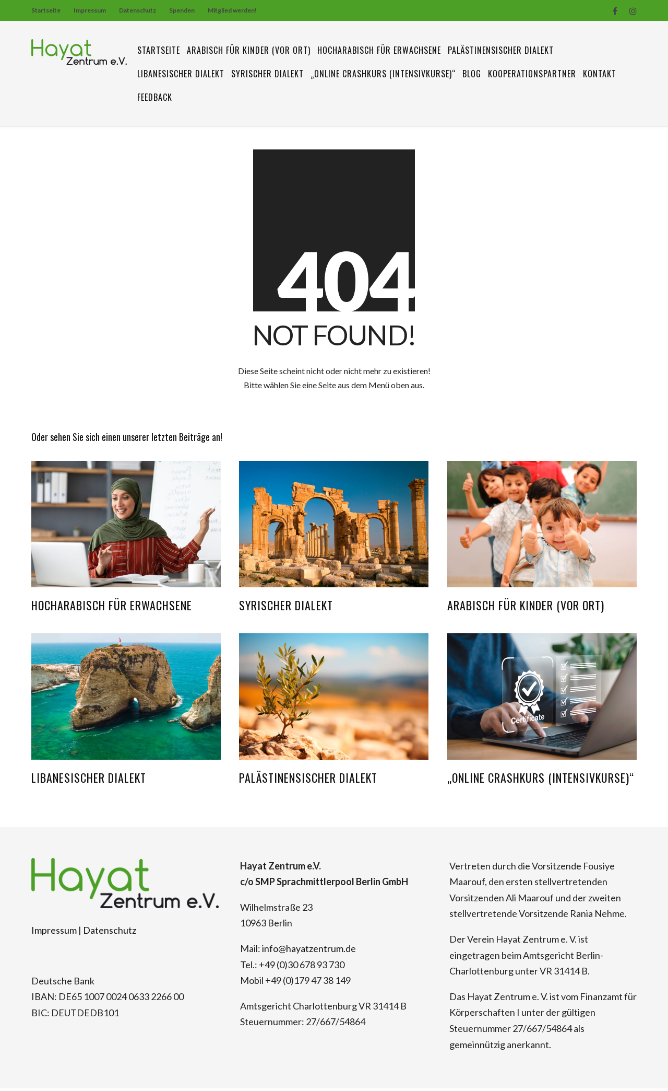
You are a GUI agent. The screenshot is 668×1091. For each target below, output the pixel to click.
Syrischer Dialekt (267, 73)
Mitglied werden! (232, 10)
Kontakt (599, 73)
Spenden (182, 10)
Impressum (90, 10)
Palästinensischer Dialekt (501, 50)
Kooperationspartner (532, 73)
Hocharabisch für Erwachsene (379, 50)
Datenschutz (137, 10)
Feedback (154, 97)
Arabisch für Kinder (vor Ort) (249, 50)
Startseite (46, 10)
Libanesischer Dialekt (180, 73)
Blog (471, 73)
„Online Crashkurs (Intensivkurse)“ (383, 73)
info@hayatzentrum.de (309, 951)
